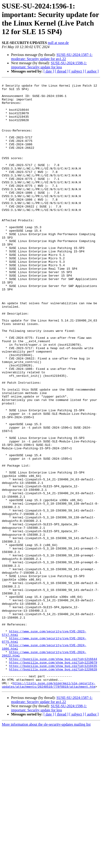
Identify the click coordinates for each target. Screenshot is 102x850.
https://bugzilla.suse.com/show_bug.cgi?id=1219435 (53, 783)
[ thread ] (61, 71)
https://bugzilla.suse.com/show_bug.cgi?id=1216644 (53, 775)
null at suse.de (58, 43)
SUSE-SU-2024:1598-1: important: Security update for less (49, 65)
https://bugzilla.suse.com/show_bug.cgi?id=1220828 (53, 787)
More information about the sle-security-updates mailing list (46, 846)
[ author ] (92, 71)
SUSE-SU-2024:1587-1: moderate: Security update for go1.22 (52, 57)
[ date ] (49, 71)
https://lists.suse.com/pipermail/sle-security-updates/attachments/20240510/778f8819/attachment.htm (48, 806)
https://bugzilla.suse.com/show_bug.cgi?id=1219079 (53, 779)
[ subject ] (76, 71)
